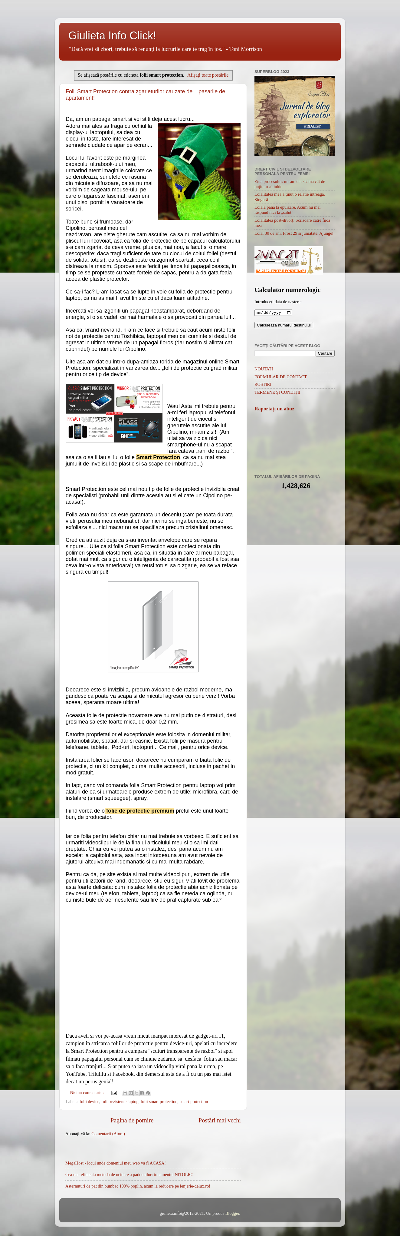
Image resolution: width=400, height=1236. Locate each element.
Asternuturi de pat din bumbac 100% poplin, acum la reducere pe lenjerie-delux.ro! (137, 1186)
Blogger (232, 1213)
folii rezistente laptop (119, 1101)
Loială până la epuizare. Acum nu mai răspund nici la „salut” (287, 210)
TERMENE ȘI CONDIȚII (277, 392)
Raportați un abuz (274, 409)
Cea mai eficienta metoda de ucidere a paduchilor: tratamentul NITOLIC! (129, 1174)
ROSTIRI (262, 385)
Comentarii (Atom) (108, 1133)
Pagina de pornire (131, 1120)
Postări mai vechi (219, 1120)
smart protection (194, 1101)
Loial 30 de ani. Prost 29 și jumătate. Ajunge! (293, 233)
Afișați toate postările (207, 75)
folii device (89, 1101)
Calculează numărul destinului (284, 325)
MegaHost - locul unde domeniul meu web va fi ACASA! (115, 1163)
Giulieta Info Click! (112, 35)
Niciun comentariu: (87, 1092)
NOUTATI (263, 369)
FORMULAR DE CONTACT (280, 377)
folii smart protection (159, 1101)
